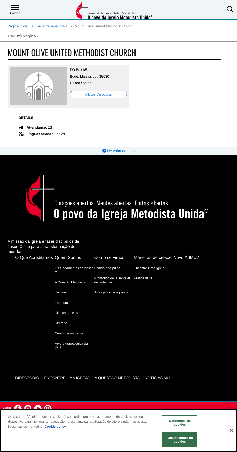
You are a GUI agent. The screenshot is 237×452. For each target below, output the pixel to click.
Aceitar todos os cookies (179, 440)
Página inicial (18, 26)
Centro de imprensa (69, 333)
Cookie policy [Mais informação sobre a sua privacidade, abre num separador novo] (55, 426)
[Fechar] (231, 430)
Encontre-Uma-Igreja (149, 268)
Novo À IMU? (186, 257)
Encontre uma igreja (67, 378)
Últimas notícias (66, 313)
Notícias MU (157, 378)
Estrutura (61, 302)
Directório (27, 378)
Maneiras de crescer (153, 257)
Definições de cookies (180, 423)
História (60, 292)
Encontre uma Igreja (51, 26)
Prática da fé (143, 278)
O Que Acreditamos (34, 257)
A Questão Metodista (70, 282)
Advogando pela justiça (111, 292)
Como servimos (109, 257)
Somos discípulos (107, 268)
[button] (230, 10)
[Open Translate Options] (23, 36)
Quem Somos (68, 257)
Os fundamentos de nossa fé (74, 270)
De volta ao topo (118, 151)
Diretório (61, 323)
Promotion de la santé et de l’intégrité (112, 280)
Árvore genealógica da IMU (71, 345)
